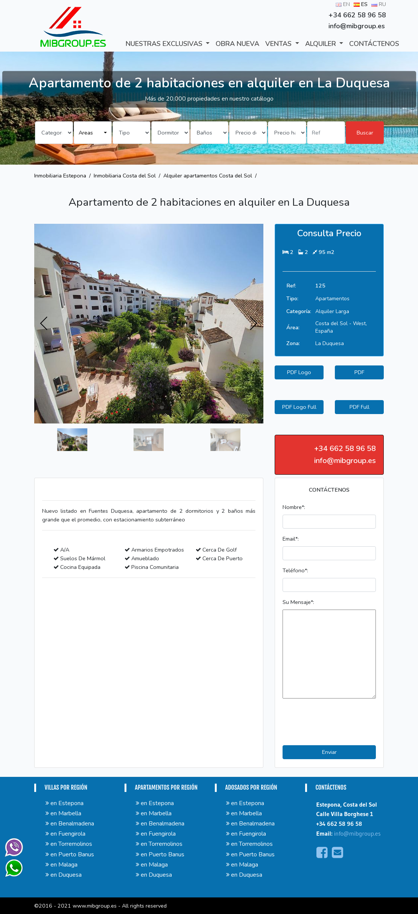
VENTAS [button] (279, 43)
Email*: (291, 539)
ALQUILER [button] (321, 43)
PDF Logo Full (299, 407)
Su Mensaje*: (298, 602)
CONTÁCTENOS (374, 43)
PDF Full (359, 407)
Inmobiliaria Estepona (60, 175)
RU (378, 4)
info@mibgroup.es (357, 833)
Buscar (365, 132)
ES (361, 4)
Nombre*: (294, 507)
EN (343, 4)
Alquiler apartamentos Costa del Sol (207, 175)
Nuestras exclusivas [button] (165, 43)
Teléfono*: (295, 570)
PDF (359, 372)
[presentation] (44, 323)
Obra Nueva (237, 43)
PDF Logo (299, 372)
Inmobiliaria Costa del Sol (125, 175)
